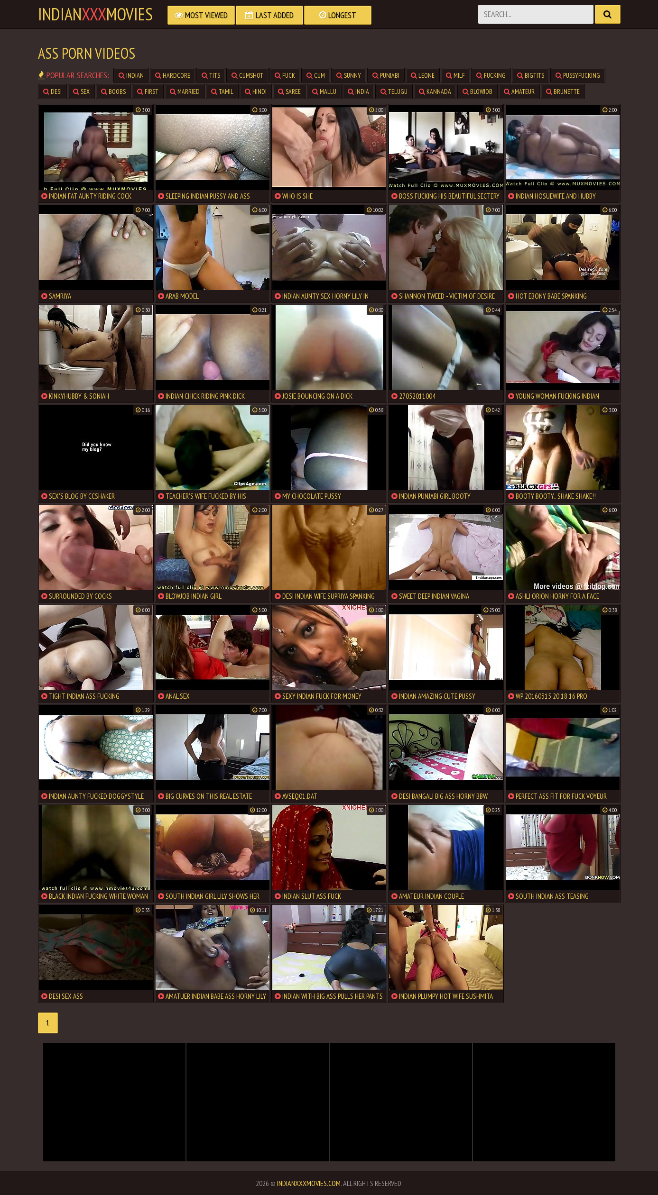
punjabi (385, 75)
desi (52, 91)
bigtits (530, 75)
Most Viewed (201, 14)
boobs (113, 91)
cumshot (247, 75)
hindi (256, 91)
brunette (563, 91)
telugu (394, 91)
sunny (348, 75)
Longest (337, 14)
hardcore (172, 75)
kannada (435, 91)
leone (423, 75)
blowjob (477, 91)
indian (131, 75)
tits (211, 75)
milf (455, 75)
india (358, 91)
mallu (324, 91)
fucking (491, 75)
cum (315, 75)
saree (289, 91)
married (185, 91)
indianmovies (95, 14)
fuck (285, 75)
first (147, 91)
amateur (519, 91)
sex (81, 91)
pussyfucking (578, 75)
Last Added (269, 14)
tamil (222, 91)
